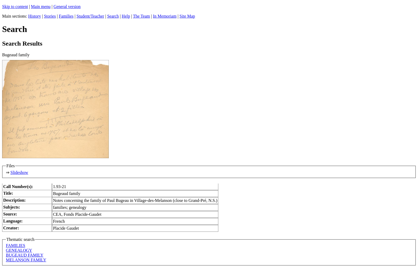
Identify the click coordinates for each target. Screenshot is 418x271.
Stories (50, 16)
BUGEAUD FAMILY (24, 255)
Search (113, 16)
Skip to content (15, 6)
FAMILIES (15, 245)
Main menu (40, 6)
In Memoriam (164, 16)
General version (67, 6)
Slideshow (19, 172)
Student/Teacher (90, 16)
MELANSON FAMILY (26, 260)
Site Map (187, 16)
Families (66, 16)
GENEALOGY (19, 250)
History (34, 16)
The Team (141, 16)
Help (126, 16)
